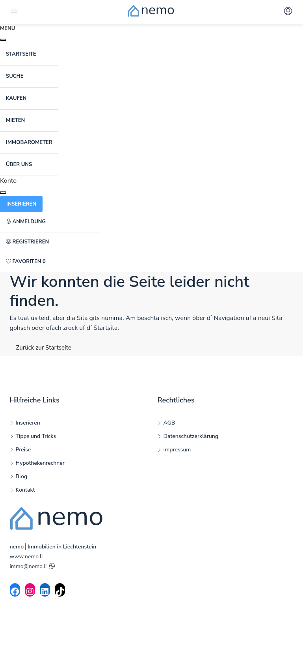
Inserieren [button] (21, 204)
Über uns (19, 164)
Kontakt (25, 490)
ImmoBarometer (29, 142)
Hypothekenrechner (40, 463)
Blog (22, 476)
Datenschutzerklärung (191, 436)
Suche (14, 76)
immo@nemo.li (28, 566)
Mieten (15, 120)
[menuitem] (50, 222)
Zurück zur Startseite (43, 348)
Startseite (21, 54)
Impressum (177, 449)
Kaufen (16, 98)
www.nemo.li (26, 556)
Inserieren (28, 423)
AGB (169, 423)
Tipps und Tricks (36, 436)
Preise (23, 449)
